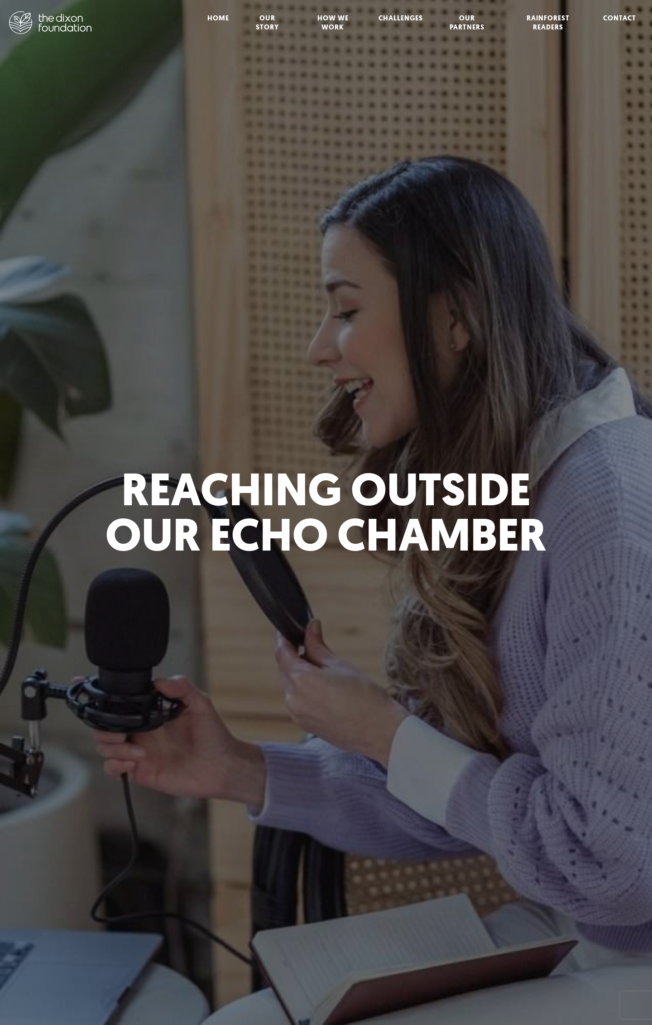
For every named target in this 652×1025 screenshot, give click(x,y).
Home (218, 18)
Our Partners (467, 23)
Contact (619, 18)
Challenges (401, 18)
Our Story (267, 23)
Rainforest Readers (548, 23)
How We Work (333, 23)
